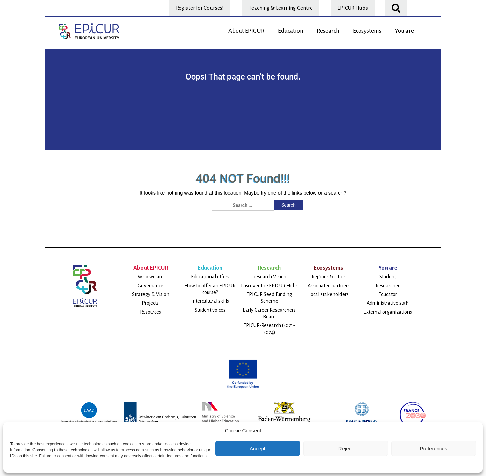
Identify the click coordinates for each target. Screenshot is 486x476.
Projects (151, 303)
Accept (257, 448)
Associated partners (329, 285)
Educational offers (210, 276)
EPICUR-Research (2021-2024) (269, 329)
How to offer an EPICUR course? (210, 289)
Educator (387, 294)
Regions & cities (329, 276)
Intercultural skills (210, 301)
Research (328, 31)
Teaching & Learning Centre (281, 8)
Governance (150, 285)
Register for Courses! (200, 8)
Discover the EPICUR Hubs (269, 285)
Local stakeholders (328, 294)
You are (404, 31)
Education (290, 31)
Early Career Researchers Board (269, 313)
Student (387, 276)
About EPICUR (246, 31)
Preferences (433, 448)
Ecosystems (367, 31)
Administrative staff (388, 303)
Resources (150, 312)
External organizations (387, 312)
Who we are (151, 276)
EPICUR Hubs (352, 8)
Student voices (210, 310)
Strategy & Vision (150, 294)
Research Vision (269, 276)
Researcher (388, 285)
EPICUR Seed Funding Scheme (269, 298)
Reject (345, 448)
